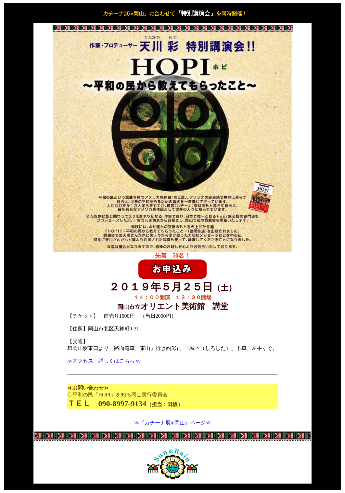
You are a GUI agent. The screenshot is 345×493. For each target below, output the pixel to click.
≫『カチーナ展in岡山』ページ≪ (172, 422)
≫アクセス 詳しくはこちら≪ (103, 361)
